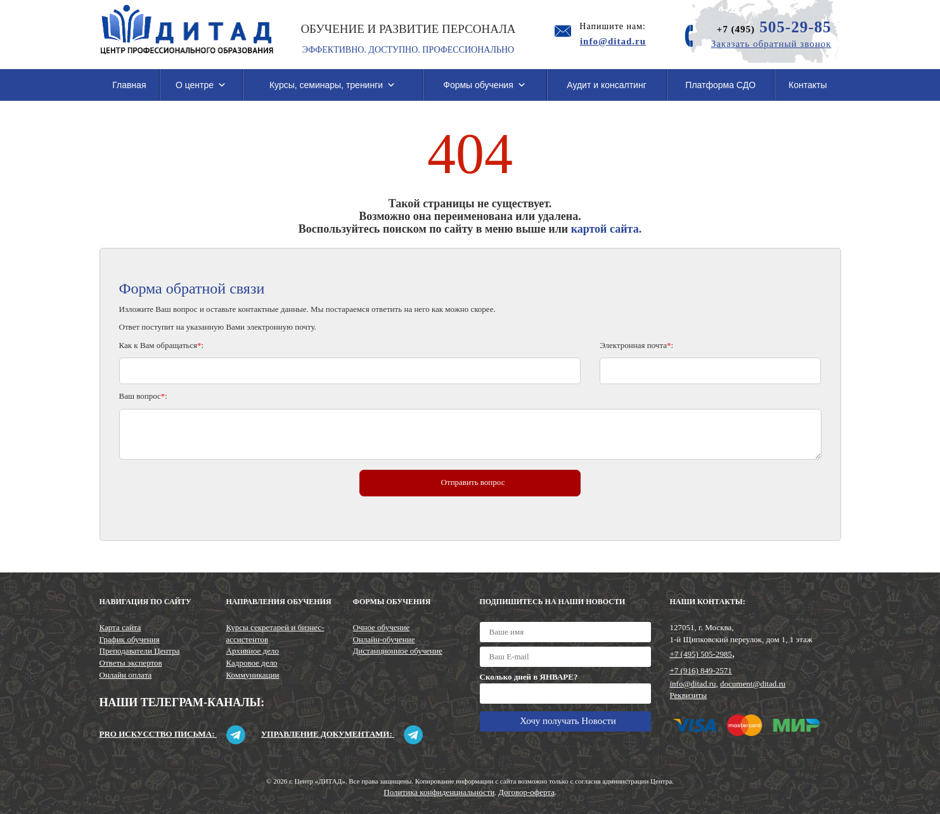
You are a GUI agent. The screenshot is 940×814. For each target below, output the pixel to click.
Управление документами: (342, 734)
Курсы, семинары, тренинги (332, 85)
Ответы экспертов (131, 663)
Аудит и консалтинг (607, 85)
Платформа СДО (720, 85)
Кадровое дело (252, 663)
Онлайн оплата (126, 675)
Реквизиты (688, 695)
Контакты (808, 85)
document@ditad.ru (752, 683)
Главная (129, 85)
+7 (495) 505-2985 (701, 654)
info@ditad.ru (693, 683)
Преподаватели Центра (140, 651)
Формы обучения (484, 85)
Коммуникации (253, 675)
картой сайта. (606, 229)
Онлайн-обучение (384, 639)
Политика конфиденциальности (438, 792)
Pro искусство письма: (172, 734)
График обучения (130, 639)
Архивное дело (253, 651)
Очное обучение (381, 627)
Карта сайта (120, 627)
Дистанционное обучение (397, 651)
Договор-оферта (526, 792)
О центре (201, 85)
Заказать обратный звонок (771, 44)
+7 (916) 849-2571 (701, 670)
